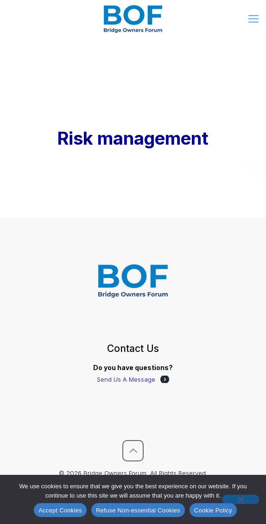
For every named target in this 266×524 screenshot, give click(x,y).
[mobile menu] (253, 18)
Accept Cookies (60, 510)
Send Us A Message (126, 379)
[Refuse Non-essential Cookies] (240, 499)
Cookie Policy (213, 510)
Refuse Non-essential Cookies (138, 510)
